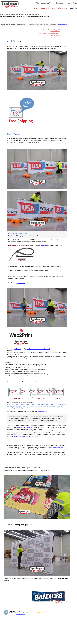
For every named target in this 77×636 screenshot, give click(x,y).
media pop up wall (58, 447)
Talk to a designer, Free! (44, 3)
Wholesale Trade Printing (48, 29)
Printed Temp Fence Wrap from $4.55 (49, 33)
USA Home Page (63, 24)
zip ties (43, 245)
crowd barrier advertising (26, 427)
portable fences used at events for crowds (38, 349)
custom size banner (20, 436)
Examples (59, 3)
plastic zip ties (21, 283)
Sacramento (14, 611)
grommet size (41, 411)
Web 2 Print (17, 349)
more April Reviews (20, 614)
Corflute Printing (55, 31)
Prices (68, 3)
